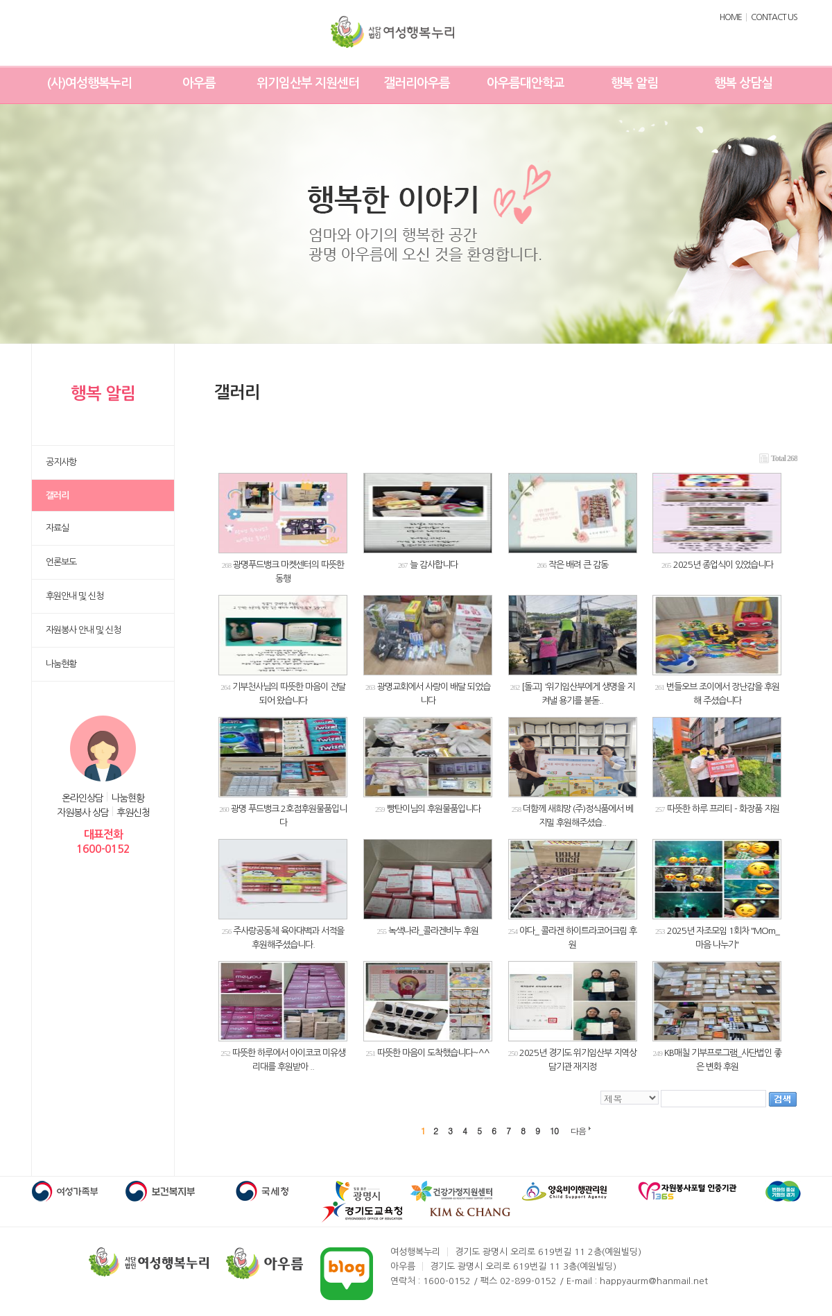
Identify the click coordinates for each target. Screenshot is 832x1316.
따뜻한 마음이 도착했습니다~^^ (433, 1052)
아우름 (199, 83)
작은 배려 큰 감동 (578, 564)
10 (554, 1130)
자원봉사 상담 (83, 812)
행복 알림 (634, 83)
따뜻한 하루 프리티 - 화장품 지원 (723, 808)
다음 (578, 1130)
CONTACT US (774, 17)
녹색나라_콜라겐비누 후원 (433, 930)
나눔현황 (127, 798)
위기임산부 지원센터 (308, 83)
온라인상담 (82, 798)
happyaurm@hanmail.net (654, 1280)
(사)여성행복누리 (89, 83)
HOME (731, 17)
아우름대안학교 (525, 83)
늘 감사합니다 (434, 564)
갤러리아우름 (416, 83)
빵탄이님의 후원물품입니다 (433, 808)
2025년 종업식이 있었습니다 (723, 564)
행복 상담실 (743, 83)
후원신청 (133, 812)
